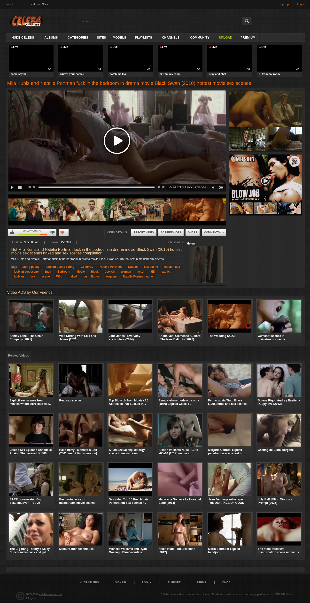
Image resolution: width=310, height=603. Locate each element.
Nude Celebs (23, 37)
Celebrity (87, 267)
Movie (81, 271)
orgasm (111, 276)
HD (153, 271)
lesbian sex (172, 267)
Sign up (284, 4)
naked (73, 276)
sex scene (151, 267)
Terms (201, 582)
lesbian (19, 276)
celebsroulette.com (50, 594)
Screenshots (171, 232)
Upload (225, 37)
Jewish (110, 271)
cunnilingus (92, 276)
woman (126, 271)
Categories (78, 37)
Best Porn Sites (39, 4)
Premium (247, 37)
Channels (170, 37)
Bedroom (63, 271)
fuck (48, 271)
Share (192, 232)
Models (119, 37)
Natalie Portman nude (138, 276)
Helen (191, 243)
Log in (301, 4)
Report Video (144, 232)
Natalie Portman (111, 267)
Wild (59, 276)
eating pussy (30, 267)
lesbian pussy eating (60, 267)
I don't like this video (52, 232)
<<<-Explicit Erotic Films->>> (187, 187)
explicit (166, 271)
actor (140, 271)
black (95, 271)
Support (174, 582)
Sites (101, 37)
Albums (51, 37)
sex (32, 276)
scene (46, 276)
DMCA (226, 582)
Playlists (143, 37)
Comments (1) (214, 232)
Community (199, 37)
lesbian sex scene (26, 271)
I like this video (12, 232)
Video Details (117, 232)
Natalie (133, 267)
